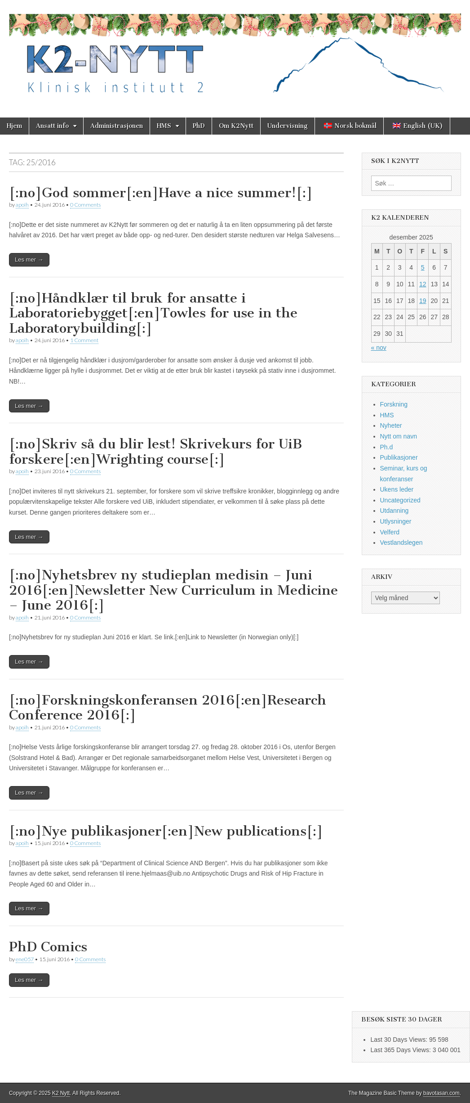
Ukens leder (397, 489)
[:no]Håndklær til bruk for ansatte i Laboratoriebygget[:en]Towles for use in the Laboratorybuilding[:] (153, 313)
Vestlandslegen (401, 542)
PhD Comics (48, 947)
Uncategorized (400, 500)
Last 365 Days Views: (401, 1049)
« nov (378, 347)
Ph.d (386, 447)
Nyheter (391, 425)
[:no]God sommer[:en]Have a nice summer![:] (161, 193)
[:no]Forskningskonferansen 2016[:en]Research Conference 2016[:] (167, 707)
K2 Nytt (61, 1093)
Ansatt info (52, 126)
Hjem (14, 126)
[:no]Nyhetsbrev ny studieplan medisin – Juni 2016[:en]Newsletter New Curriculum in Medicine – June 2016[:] (173, 590)
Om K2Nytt (236, 126)
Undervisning (287, 126)
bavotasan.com (441, 1093)
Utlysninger (396, 521)
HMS (164, 126)
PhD (199, 126)
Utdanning (394, 510)
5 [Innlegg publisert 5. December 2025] (423, 267)
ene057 (25, 959)
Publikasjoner (399, 457)
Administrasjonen (116, 126)
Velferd (390, 532)
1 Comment (84, 340)
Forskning (394, 404)
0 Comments (85, 204)
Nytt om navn (398, 436)
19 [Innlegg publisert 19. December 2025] (422, 300)
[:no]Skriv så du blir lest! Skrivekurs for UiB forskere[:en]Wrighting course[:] (155, 451)
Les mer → (29, 259)
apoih (22, 204)
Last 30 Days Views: (399, 1039)
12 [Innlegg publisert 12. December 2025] (422, 284)
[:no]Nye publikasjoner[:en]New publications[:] (166, 831)
